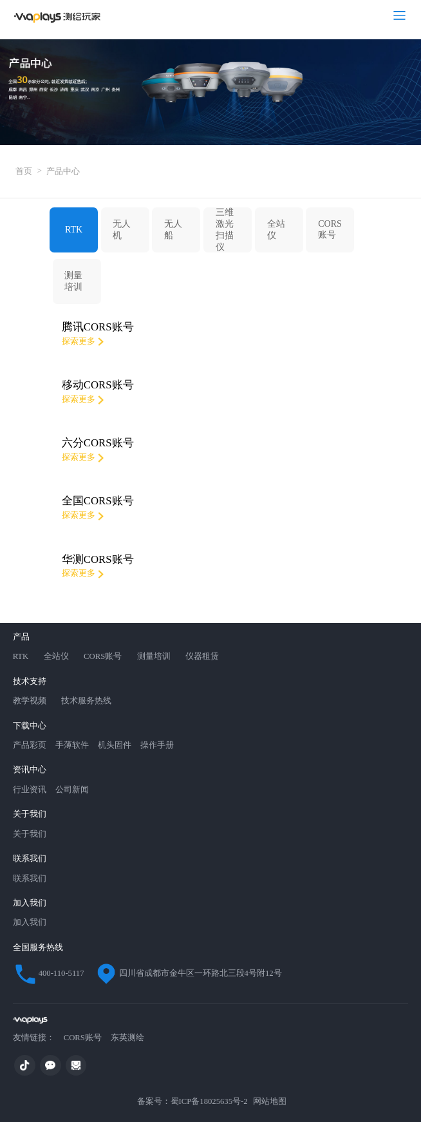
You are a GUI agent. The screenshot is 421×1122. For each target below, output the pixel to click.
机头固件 (114, 745)
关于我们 (29, 834)
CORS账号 (330, 229)
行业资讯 (29, 789)
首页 (28, 171)
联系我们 (29, 878)
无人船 (173, 229)
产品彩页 (29, 745)
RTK (73, 229)
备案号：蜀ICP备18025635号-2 (191, 1101)
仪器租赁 (202, 656)
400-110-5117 (48, 974)
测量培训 (73, 281)
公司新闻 (72, 789)
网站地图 (269, 1101)
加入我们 (29, 922)
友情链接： (34, 1037)
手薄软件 (72, 745)
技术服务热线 (86, 700)
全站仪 (276, 229)
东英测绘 (127, 1037)
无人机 (122, 229)
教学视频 (29, 700)
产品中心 (63, 171)
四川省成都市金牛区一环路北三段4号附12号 (187, 974)
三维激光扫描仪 (225, 229)
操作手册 (157, 745)
